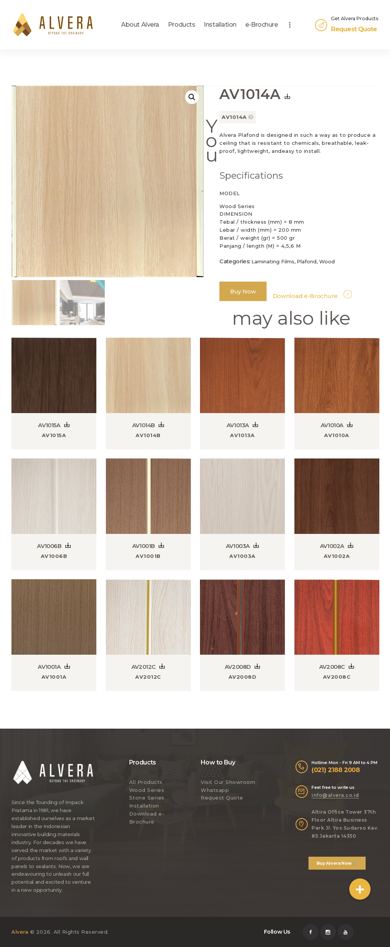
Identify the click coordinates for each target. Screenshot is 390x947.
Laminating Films (272, 261)
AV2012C (143, 666)
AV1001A (49, 666)
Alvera (19, 932)
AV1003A (238, 545)
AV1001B (143, 545)
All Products (146, 782)
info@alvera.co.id (335, 795)
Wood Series (147, 790)
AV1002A (332, 545)
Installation (144, 806)
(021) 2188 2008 (336, 769)
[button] (360, 889)
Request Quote (222, 798)
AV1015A (49, 424)
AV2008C (332, 666)
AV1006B (49, 545)
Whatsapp (215, 790)
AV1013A (238, 424)
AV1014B (143, 424)
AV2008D (238, 666)
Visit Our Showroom (228, 782)
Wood (327, 261)
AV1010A (332, 424)
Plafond (306, 261)
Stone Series (147, 798)
